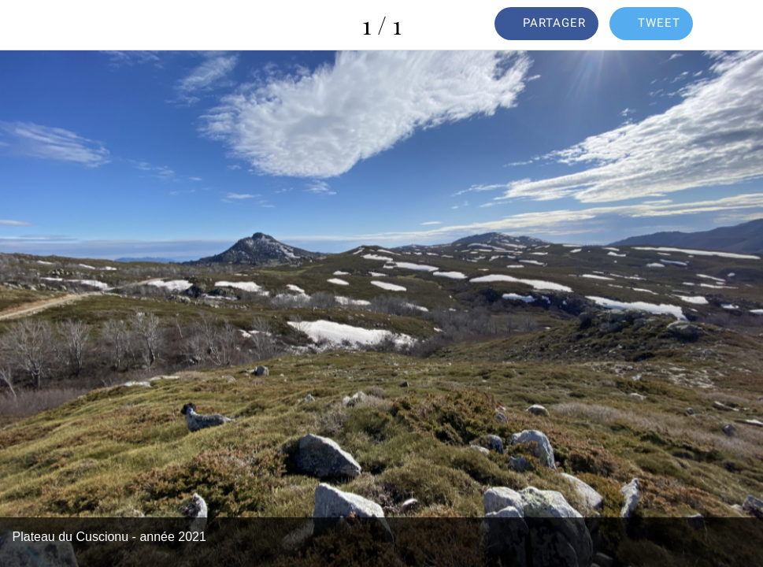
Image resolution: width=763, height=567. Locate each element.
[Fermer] (25, 25)
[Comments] (738, 25)
